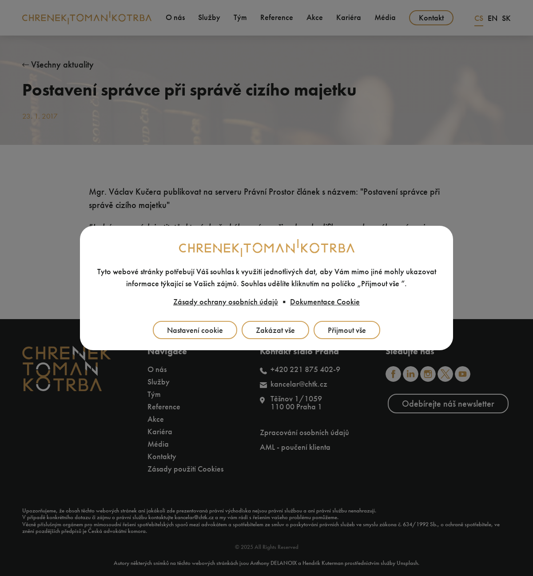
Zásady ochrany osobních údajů (225, 302)
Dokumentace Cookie (325, 302)
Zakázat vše (275, 330)
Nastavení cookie (195, 330)
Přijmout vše (347, 330)
